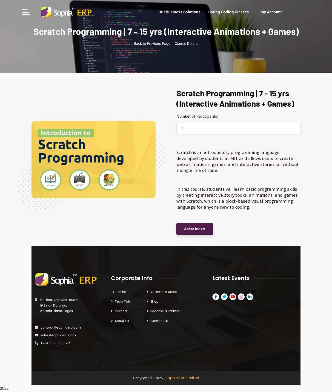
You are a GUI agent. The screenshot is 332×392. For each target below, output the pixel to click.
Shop (154, 301)
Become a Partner (165, 311)
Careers (121, 311)
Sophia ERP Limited (182, 378)
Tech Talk (122, 301)
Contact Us (159, 320)
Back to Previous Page (152, 43)
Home (121, 292)
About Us (122, 320)
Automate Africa (163, 292)
